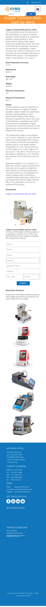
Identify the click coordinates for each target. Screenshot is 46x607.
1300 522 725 (36, 2)
